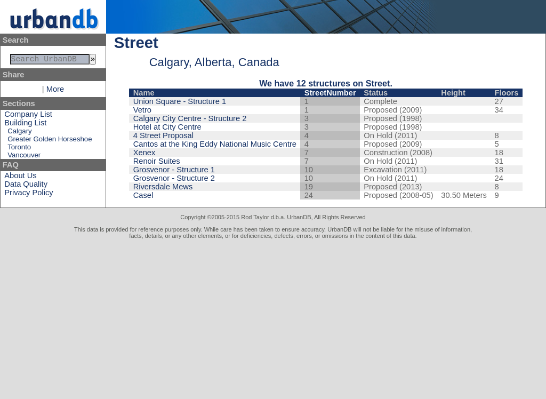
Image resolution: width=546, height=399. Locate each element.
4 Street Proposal (163, 135)
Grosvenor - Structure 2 (174, 178)
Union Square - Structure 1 (179, 101)
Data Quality (25, 186)
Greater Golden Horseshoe (49, 141)
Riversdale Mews (163, 186)
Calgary (19, 133)
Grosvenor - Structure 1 (174, 169)
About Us (20, 177)
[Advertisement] (273, 319)
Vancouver (24, 157)
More (55, 91)
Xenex (144, 152)
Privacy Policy (28, 194)
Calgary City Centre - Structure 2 (190, 118)
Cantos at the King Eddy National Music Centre (214, 144)
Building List (25, 125)
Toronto (19, 149)
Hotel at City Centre (167, 127)
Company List (28, 116)
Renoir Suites (156, 161)
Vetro (142, 110)
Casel (143, 195)
